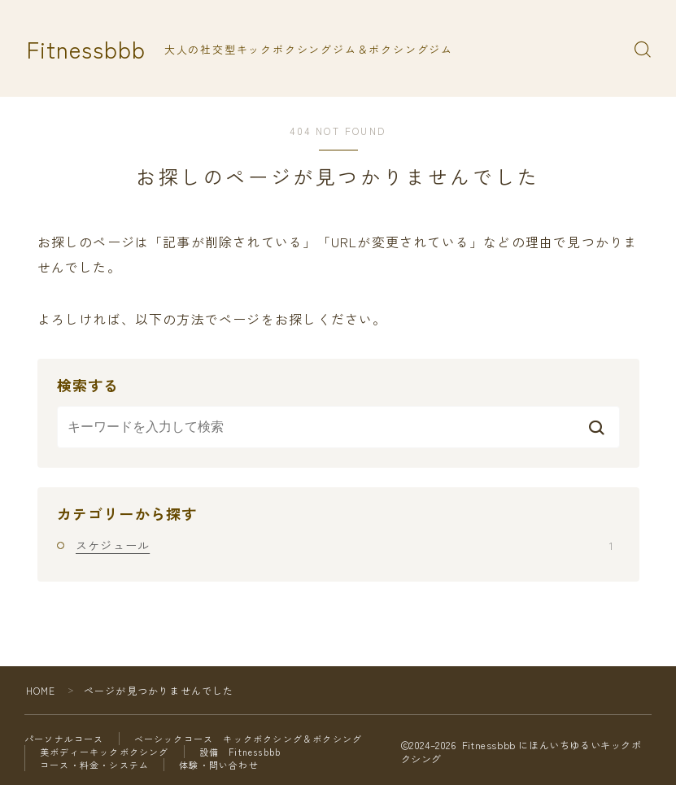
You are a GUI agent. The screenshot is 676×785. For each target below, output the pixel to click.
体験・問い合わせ (219, 764)
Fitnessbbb (86, 49)
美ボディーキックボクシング (104, 751)
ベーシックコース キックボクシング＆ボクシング (248, 738)
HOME (41, 690)
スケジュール (344, 545)
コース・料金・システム (94, 764)
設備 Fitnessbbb (240, 751)
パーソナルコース (64, 738)
